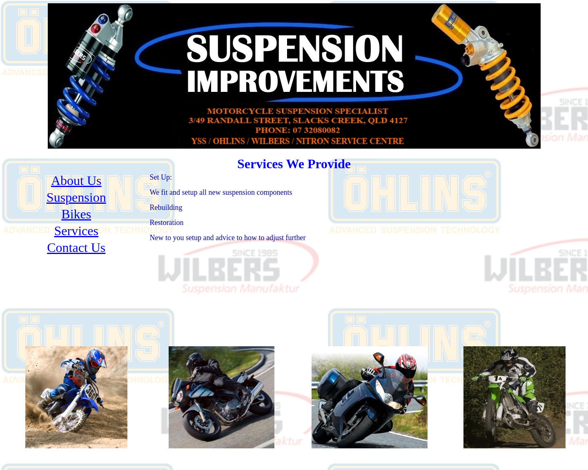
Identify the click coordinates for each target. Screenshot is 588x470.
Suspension (76, 197)
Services (76, 230)
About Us (76, 180)
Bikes (76, 214)
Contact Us (76, 247)
